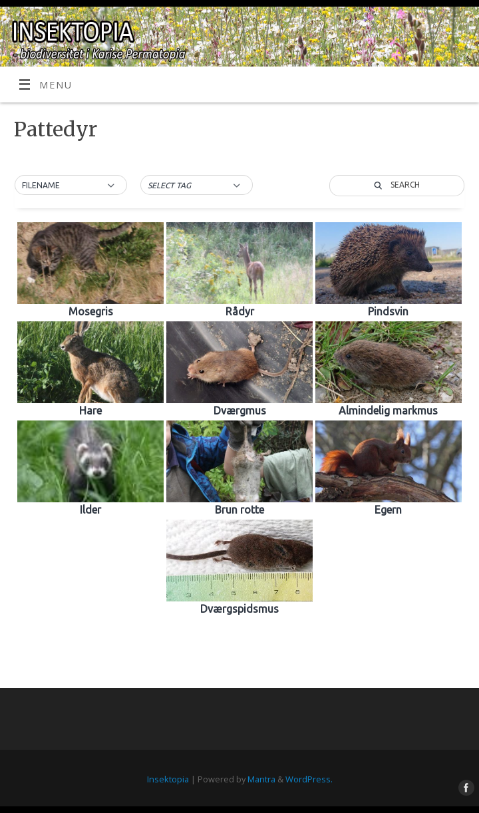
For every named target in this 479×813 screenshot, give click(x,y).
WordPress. (309, 779)
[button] (70, 186)
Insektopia (168, 779)
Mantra (261, 779)
